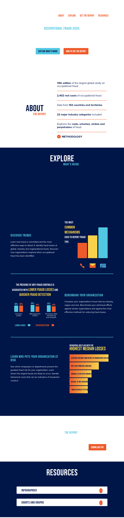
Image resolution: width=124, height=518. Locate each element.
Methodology (72, 136)
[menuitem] (61, 15)
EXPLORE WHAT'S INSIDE (48, 51)
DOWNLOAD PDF (97, 447)
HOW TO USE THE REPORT (76, 51)
